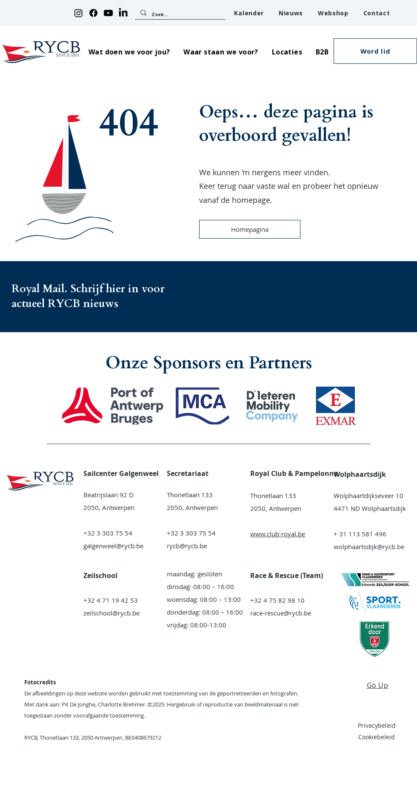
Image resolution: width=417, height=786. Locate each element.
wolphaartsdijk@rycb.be (369, 546)
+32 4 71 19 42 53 (110, 600)
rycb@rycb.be (187, 545)
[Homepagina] (249, 229)
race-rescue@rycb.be (280, 613)
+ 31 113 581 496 (360, 534)
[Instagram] (78, 13)
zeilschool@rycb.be (111, 613)
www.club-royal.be (277, 534)
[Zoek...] (179, 14)
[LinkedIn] (123, 13)
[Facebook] (93, 13)
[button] (129, 52)
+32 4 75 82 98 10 (277, 600)
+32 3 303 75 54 (107, 533)
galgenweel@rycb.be (113, 545)
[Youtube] (108, 13)
